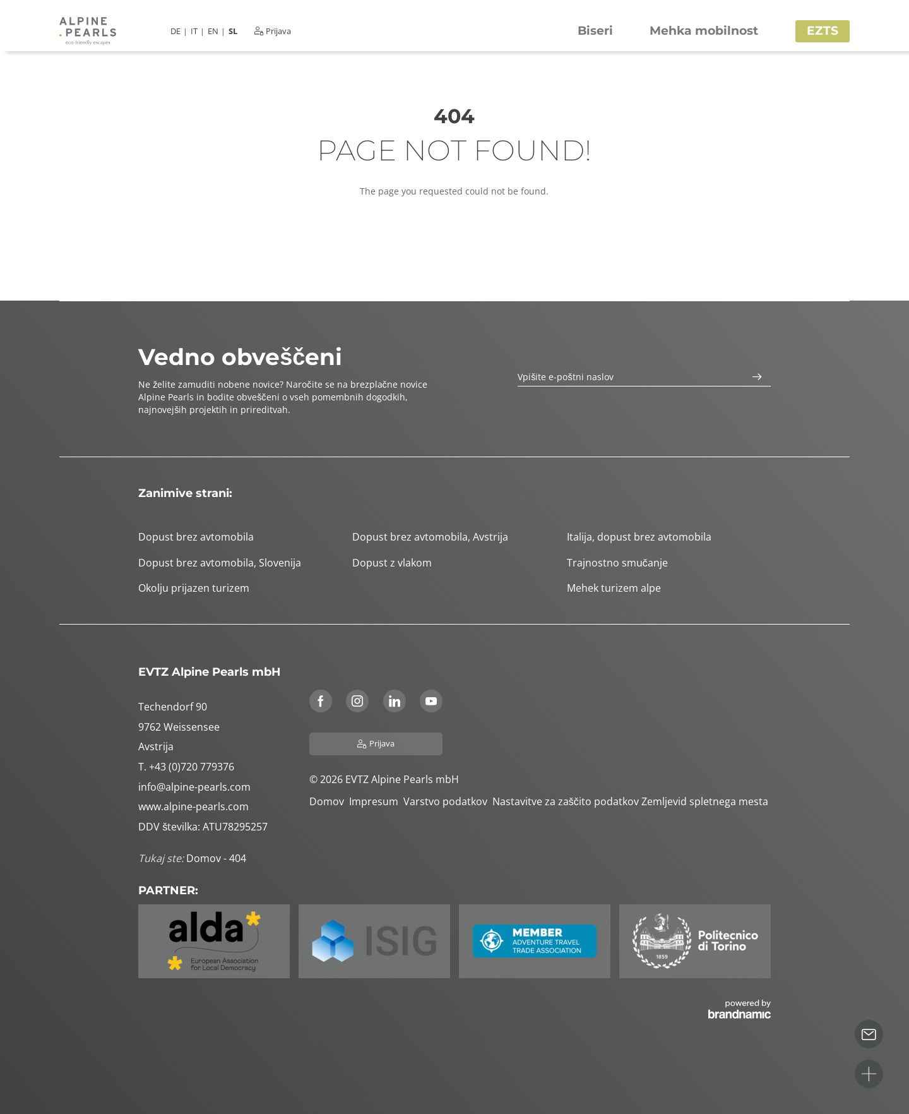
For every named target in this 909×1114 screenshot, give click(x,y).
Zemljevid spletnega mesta (706, 801)
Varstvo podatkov (447, 801)
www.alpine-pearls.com (193, 806)
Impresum (376, 801)
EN (213, 31)
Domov (329, 801)
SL (233, 31)
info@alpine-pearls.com (194, 787)
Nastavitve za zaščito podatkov (566, 801)
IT (194, 31)
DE (175, 31)
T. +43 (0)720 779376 (186, 767)
